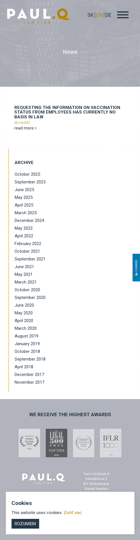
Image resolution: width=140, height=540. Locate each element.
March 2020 (26, 328)
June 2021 (24, 266)
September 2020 (30, 297)
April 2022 (24, 235)
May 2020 (24, 312)
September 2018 (30, 359)
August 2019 (26, 336)
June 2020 (24, 305)
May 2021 (24, 274)
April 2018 (24, 366)
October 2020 (27, 289)
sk (90, 15)
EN (99, 15)
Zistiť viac (73, 512)
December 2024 (29, 220)
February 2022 (28, 243)
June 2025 (24, 189)
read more (25, 128)
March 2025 (26, 212)
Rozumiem (25, 523)
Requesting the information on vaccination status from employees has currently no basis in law (67, 112)
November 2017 (29, 382)
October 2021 (27, 251)
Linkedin (136, 267)
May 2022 (24, 228)
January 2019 (27, 343)
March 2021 (26, 282)
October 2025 (27, 174)
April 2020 (24, 320)
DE (108, 15)
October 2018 (27, 351)
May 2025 (24, 197)
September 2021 (30, 259)
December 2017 (29, 374)
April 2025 (24, 205)
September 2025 (30, 182)
